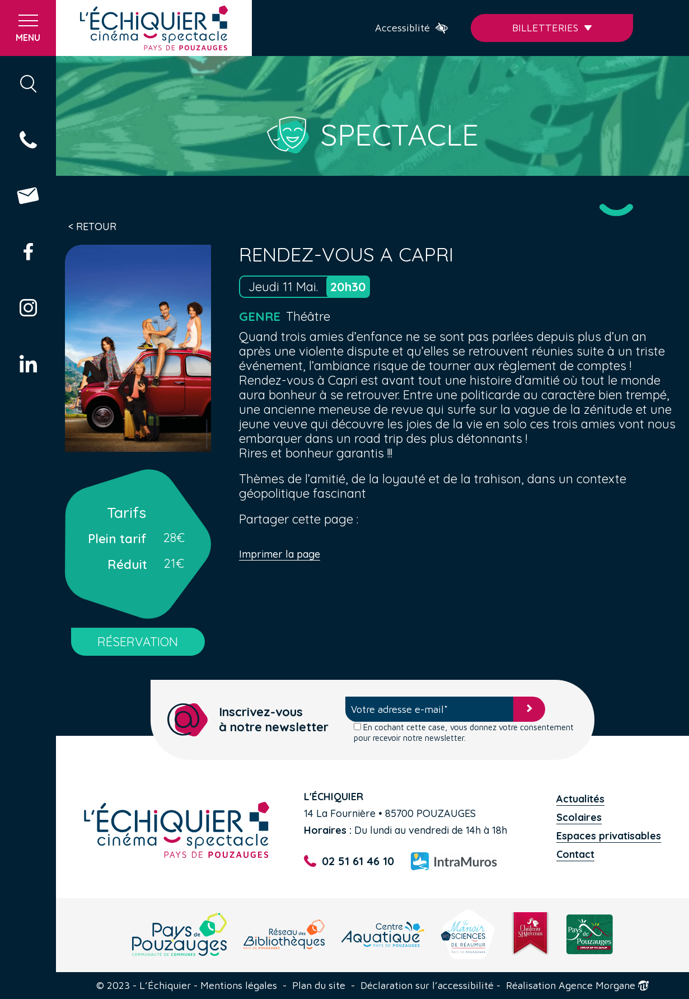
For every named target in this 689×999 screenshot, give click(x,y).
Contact (575, 854)
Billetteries (552, 28)
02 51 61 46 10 (348, 861)
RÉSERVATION (137, 642)
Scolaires (579, 817)
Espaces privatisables (608, 835)
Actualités (580, 798)
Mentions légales (238, 986)
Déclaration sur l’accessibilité (427, 986)
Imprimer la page (279, 555)
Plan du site (318, 986)
